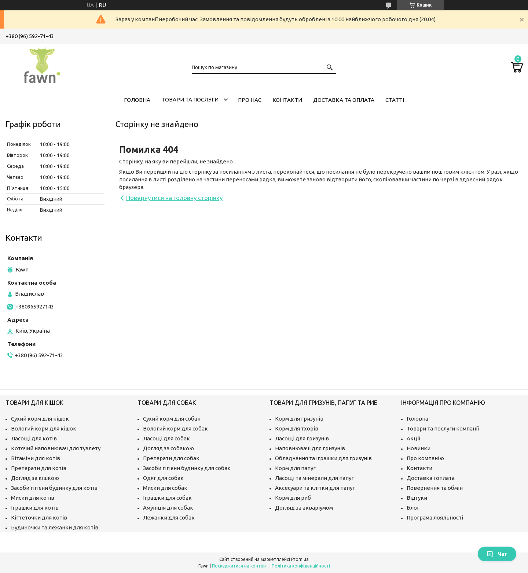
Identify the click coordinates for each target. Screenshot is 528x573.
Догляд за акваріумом (304, 507)
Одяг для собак (163, 478)
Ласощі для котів (34, 438)
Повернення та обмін (435, 488)
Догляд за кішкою (35, 478)
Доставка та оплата (343, 100)
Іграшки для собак (167, 498)
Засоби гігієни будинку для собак (187, 468)
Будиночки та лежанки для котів (54, 527)
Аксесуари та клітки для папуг (315, 488)
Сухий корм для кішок (40, 418)
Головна (137, 100)
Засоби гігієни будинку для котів (54, 488)
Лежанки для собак (169, 517)
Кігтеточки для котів (39, 517)
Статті (394, 100)
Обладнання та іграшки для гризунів (323, 458)
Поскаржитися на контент (240, 565)
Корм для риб (293, 498)
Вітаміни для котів (35, 458)
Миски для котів (32, 498)
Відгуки (417, 498)
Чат (497, 554)
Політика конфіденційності (301, 565)
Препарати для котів (38, 468)
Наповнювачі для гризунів (310, 448)
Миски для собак (165, 488)
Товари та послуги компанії (443, 428)
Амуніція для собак (168, 507)
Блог (413, 507)
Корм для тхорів (296, 428)
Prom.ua (300, 559)
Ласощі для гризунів (302, 438)
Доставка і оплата (431, 478)
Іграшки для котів (35, 507)
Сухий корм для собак (172, 418)
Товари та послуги (190, 99)
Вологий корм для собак (175, 428)
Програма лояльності (435, 517)
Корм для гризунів (299, 418)
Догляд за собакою (168, 448)
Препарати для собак (171, 458)
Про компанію (425, 458)
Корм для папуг (295, 468)
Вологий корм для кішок (43, 428)
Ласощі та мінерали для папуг (314, 478)
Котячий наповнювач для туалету (55, 448)
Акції (413, 438)
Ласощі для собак (166, 438)
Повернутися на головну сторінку (174, 197)
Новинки (418, 448)
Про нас (249, 100)
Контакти (287, 100)
